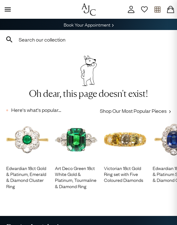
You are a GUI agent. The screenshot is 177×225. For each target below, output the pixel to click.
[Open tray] (157, 9)
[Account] (131, 9)
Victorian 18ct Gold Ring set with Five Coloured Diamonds (123, 174)
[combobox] (88, 39)
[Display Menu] (6, 9)
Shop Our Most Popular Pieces (135, 110)
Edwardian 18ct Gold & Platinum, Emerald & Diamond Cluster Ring (26, 177)
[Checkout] (170, 9)
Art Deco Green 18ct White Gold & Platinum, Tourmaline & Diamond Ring (75, 177)
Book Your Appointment (89, 24)
